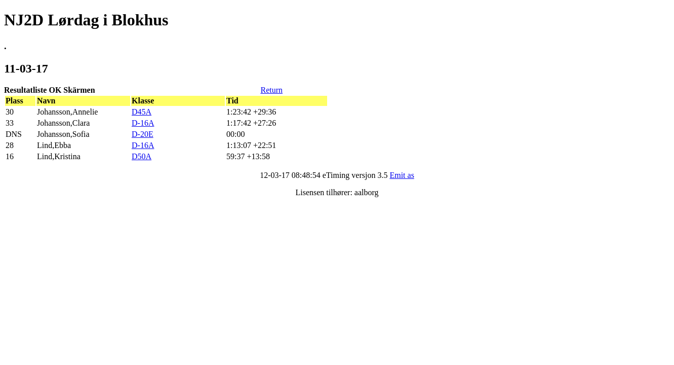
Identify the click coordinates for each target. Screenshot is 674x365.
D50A (141, 156)
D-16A (143, 123)
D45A (141, 111)
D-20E (142, 134)
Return (271, 90)
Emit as (401, 175)
